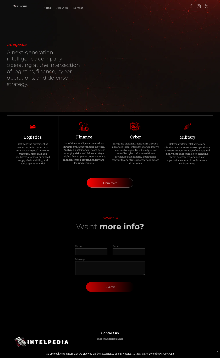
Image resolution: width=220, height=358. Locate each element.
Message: (80, 259)
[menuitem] (47, 7)
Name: (79, 246)
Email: (116, 246)
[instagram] (199, 7)
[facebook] (191, 7)
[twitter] (206, 7)
